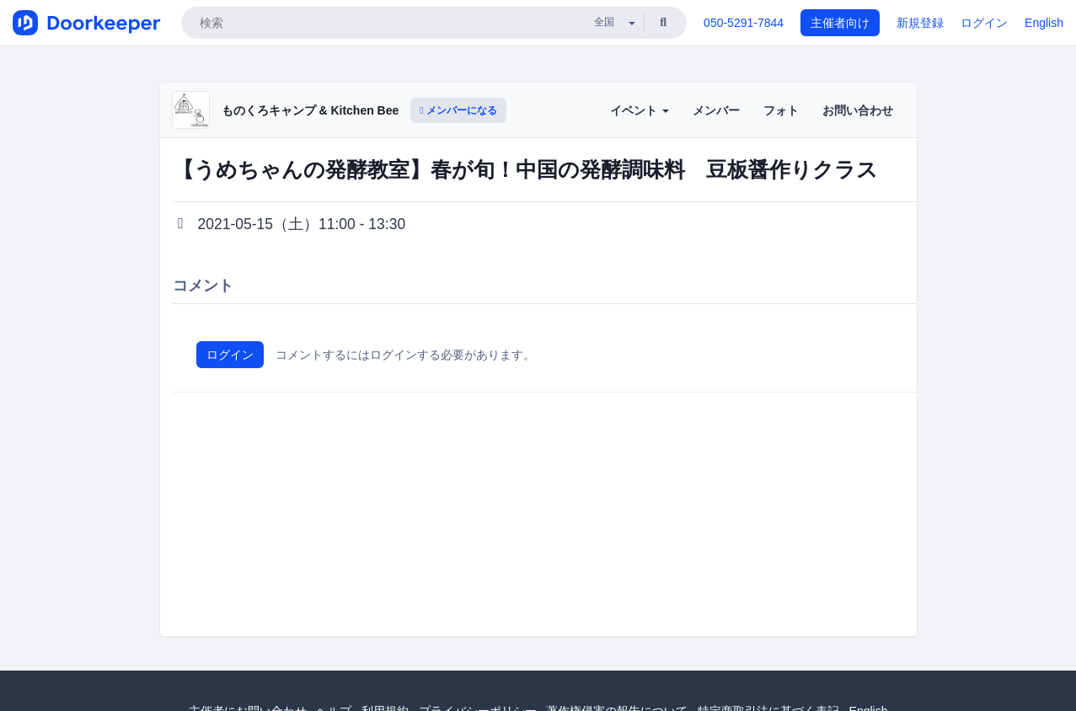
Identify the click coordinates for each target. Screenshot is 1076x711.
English (1044, 22)
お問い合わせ (857, 110)
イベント (639, 110)
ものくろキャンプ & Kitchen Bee (310, 110)
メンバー (716, 110)
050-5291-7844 (744, 22)
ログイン (984, 22)
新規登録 (920, 22)
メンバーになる (458, 110)
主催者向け (840, 22)
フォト (781, 110)
